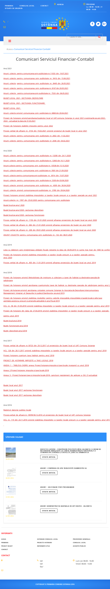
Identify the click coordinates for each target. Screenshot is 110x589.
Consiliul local (26, 6)
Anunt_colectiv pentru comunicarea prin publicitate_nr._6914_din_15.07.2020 (35, 175)
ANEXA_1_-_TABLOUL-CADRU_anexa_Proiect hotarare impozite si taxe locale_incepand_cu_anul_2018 (46, 365)
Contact (44, 6)
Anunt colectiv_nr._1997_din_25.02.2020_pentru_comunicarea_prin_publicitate (36, 200)
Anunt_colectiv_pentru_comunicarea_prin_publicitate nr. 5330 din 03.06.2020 (35, 180)
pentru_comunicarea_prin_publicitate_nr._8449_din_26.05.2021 (43, 83)
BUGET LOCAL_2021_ (12, 108)
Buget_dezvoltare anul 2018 (15, 330)
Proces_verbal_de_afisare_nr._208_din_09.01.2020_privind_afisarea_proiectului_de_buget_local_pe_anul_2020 (49, 230)
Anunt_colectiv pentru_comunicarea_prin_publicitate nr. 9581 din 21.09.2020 (35, 170)
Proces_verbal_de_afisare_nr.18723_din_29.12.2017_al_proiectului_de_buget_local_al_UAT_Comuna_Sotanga (49, 345)
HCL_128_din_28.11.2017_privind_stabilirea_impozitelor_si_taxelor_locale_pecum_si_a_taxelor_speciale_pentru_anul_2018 (54, 350)
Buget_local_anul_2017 (13, 385)
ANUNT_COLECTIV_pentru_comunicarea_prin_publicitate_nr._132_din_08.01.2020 (37, 235)
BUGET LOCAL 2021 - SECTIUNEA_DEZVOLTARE (23, 98)
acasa (3, 539)
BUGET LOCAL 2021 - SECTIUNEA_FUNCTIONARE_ (24, 103)
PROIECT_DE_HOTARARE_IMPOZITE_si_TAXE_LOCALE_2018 (28, 360)
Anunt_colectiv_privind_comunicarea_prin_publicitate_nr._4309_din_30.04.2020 (36, 185)
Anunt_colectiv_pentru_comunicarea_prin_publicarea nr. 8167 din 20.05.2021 (35, 88)
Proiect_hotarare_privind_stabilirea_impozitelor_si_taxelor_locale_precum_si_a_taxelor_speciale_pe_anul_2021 (50, 195)
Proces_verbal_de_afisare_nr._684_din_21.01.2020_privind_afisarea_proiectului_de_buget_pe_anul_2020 (47, 225)
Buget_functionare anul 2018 (15, 325)
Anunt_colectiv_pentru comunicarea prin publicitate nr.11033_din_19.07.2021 (36, 73)
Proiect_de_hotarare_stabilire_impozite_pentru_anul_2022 (28, 126)
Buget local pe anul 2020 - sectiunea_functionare (23, 215)
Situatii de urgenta (14, 8)
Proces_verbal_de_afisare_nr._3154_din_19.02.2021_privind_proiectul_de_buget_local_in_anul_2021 (45, 131)
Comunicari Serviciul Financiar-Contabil (32, 49)
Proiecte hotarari (44, 543)
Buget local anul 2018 (12, 320)
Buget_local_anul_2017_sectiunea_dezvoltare (22, 395)
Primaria (9, 6)
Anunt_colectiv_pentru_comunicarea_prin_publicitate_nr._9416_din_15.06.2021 (36, 78)
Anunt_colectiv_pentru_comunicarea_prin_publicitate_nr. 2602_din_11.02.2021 (36, 135)
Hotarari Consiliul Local (47, 539)
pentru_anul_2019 (11, 316)
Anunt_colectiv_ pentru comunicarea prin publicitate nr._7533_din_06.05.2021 (36, 93)
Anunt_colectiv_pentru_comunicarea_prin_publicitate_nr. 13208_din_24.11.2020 (37, 155)
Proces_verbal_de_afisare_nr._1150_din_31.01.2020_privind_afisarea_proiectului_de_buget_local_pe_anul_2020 (50, 220)
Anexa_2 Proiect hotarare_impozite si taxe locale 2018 (26, 370)
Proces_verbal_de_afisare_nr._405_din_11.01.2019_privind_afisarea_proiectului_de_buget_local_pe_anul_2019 (49, 262)
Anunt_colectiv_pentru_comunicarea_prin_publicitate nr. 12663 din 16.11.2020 (36, 160)
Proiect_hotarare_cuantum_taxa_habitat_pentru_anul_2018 (28, 355)
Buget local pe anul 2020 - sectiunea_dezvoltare (23, 210)
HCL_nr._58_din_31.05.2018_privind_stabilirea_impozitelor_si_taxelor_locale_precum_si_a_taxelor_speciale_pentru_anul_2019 (56, 306)
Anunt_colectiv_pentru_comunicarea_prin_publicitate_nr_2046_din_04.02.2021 (36, 140)
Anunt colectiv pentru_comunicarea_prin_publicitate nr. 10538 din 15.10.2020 (36, 165)
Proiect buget (7, 546)
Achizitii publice (79, 546)
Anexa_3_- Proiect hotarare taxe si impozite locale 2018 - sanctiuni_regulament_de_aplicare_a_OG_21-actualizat (50, 375)
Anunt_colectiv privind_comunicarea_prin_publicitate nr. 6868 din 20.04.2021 (35, 113)
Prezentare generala (81, 539)
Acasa (9, 49)
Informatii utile (43, 546)
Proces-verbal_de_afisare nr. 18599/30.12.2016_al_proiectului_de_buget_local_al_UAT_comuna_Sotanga (47, 415)
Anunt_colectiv (9, 83)
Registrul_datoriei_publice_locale (17, 410)
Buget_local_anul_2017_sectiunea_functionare (22, 390)
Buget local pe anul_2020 (13, 205)
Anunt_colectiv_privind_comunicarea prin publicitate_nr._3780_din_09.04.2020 (36, 190)
